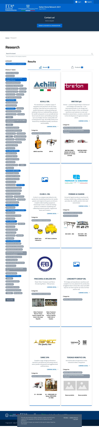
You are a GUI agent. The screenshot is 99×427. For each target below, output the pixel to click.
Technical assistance (11, 266)
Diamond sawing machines (12, 128)
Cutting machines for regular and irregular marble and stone (16, 121)
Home (7, 38)
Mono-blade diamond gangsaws (13, 188)
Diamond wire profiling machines (13, 131)
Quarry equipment (10, 219)
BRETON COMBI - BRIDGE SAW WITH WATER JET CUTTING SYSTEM (69, 153)
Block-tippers (22, 92)
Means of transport (10, 185)
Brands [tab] (44, 67)
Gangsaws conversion (11, 153)
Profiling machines (10, 208)
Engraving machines (20, 139)
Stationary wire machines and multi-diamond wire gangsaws (14, 253)
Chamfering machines (11, 105)
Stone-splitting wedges (11, 260)
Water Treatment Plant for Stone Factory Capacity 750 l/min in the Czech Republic (38, 316)
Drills (9, 136)
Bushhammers (20, 94)
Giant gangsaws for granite (12, 159)
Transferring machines (11, 273)
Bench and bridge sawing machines (14, 86)
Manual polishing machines (12, 179)
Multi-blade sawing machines (13, 194)
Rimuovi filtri (10, 300)
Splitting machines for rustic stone (14, 249)
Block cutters (23, 89)
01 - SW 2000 (38, 395)
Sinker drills (20, 235)
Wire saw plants (18, 293)
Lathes (22, 165)
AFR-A (51, 152)
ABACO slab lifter (38, 152)
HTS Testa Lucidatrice (51, 239)
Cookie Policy (73, 417)
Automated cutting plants (12, 73)
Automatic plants (10, 76)
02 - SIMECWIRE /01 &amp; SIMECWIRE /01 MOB (51, 397)
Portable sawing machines (12, 202)
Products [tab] (77, 67)
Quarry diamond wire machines (13, 216)
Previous (30, 144)
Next (59, 144)
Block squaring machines (12, 92)
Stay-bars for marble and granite (13, 257)
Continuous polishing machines (13, 111)
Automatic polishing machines (13, 83)
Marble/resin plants (11, 182)
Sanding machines (10, 227)
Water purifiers (9, 284)
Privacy (66, 417)
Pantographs (9, 197)
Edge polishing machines (20, 136)
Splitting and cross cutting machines (14, 246)
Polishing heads (21, 199)
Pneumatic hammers (11, 199)
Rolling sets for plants (11, 224)
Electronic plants (10, 139)
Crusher (9, 117)
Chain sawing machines (11, 103)
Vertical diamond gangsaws (12, 281)
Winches (9, 293)
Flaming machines (10, 148)
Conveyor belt (21, 114)
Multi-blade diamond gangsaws (13, 191)
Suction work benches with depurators (15, 263)
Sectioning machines (11, 233)
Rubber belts (21, 224)
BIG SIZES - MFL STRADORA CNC (82, 235)
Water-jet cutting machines (12, 287)
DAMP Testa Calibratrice (38, 240)
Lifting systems (9, 168)
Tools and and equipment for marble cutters (14, 269)
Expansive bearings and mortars (13, 142)
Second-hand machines (11, 230)
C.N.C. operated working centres (13, 97)
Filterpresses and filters (11, 145)
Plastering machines (19, 197)
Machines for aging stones (12, 173)
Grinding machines (10, 162)
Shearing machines (10, 235)
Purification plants (10, 213)
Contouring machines (11, 114)
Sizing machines (10, 238)
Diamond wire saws (10, 133)
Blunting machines (10, 94)
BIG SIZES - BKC (69, 235)
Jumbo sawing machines (11, 165)
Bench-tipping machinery (12, 89)
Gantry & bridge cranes (11, 156)
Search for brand (11, 54)
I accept (75, 419)
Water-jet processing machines (13, 290)
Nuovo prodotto (69, 396)
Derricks (9, 125)
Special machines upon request (13, 244)
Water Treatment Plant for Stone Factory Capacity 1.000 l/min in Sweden (51, 316)
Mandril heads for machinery (13, 176)
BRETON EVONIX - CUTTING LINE (83, 152)
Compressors (20, 108)
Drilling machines (21, 133)
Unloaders (9, 278)
